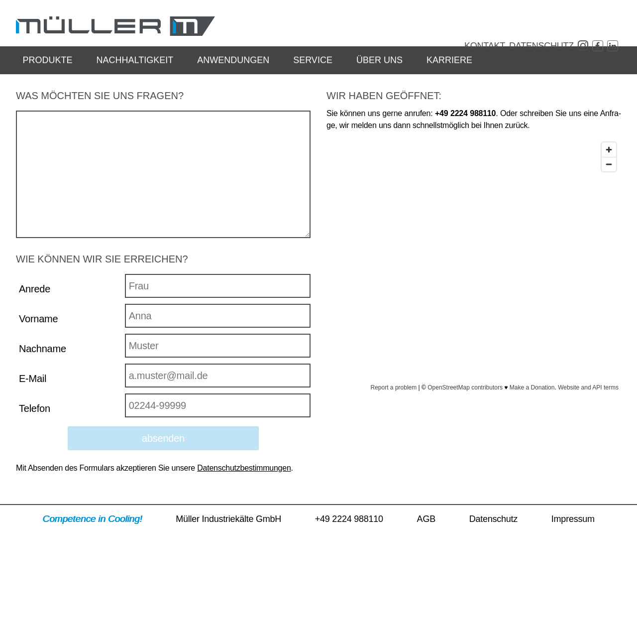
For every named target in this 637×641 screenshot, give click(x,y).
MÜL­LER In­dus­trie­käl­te (115, 26)
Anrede (34, 373)
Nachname (42, 432)
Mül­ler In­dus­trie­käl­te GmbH (228, 603)
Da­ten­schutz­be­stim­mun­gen (244, 552)
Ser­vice (312, 71)
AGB (426, 603)
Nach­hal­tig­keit (134, 71)
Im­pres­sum (573, 603)
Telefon (34, 492)
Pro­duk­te (47, 71)
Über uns (379, 71)
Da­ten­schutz (541, 46)
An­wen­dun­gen (233, 71)
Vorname (38, 402)
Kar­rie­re (449, 71)
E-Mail (32, 462)
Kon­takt (484, 46)
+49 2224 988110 (349, 603)
